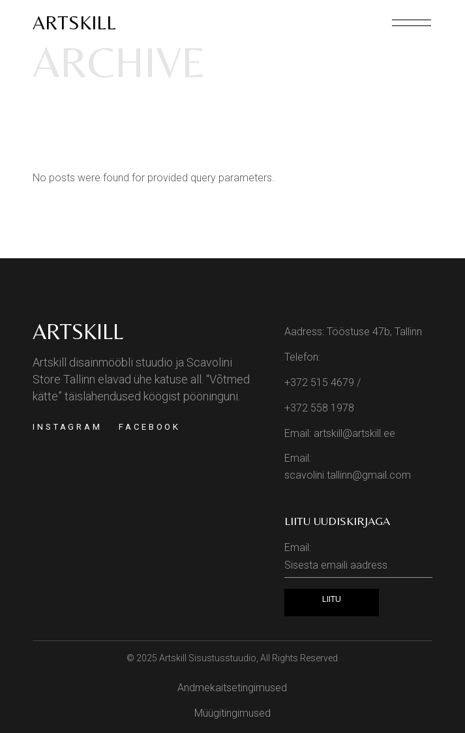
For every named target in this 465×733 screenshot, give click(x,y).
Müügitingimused (232, 713)
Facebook (150, 427)
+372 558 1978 (319, 408)
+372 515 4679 (319, 382)
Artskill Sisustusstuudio (207, 658)
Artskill (74, 22)
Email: (358, 559)
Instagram (67, 427)
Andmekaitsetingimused (232, 687)
